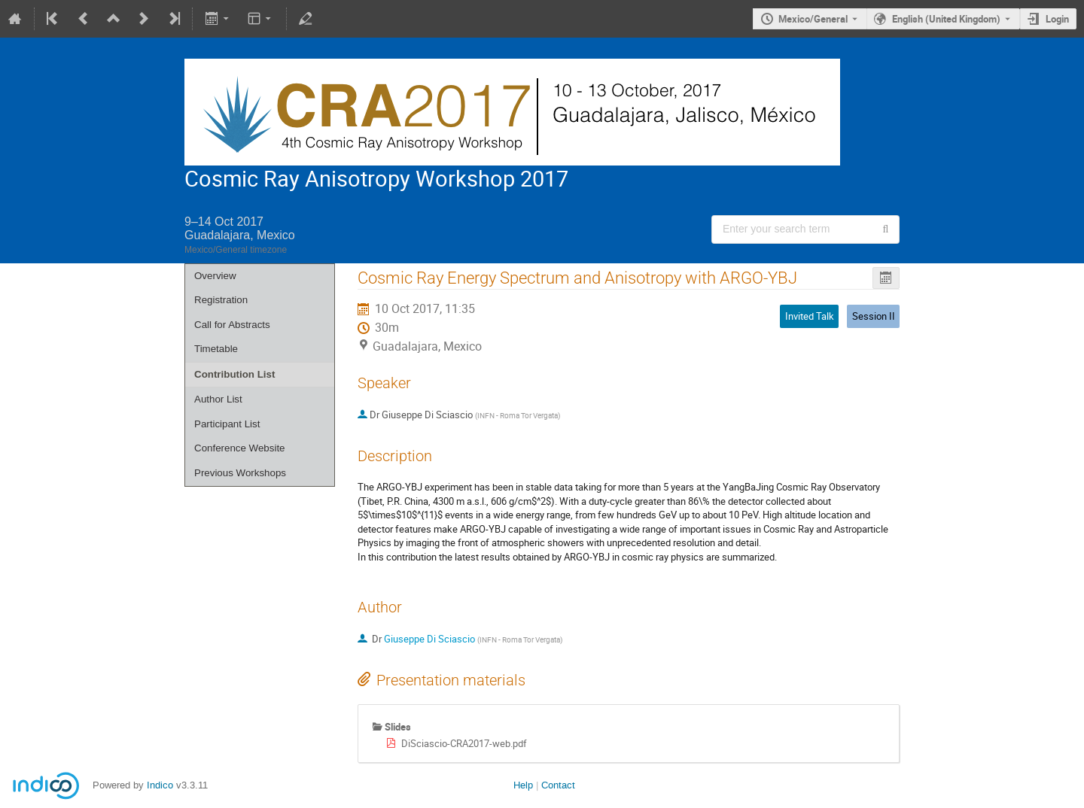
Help (523, 785)
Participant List (227, 424)
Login (1057, 19)
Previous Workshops (240, 472)
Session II (873, 316)
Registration (221, 299)
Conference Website (239, 448)
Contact (558, 785)
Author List (218, 399)
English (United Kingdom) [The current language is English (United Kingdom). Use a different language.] (946, 19)
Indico (160, 785)
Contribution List (234, 374)
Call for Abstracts (232, 324)
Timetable (216, 348)
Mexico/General (813, 19)
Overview (215, 275)
